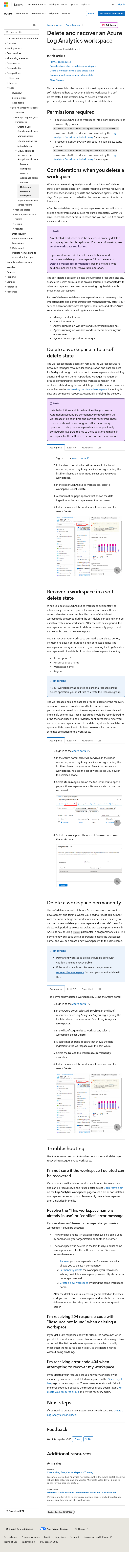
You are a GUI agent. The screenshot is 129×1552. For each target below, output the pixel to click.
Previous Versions (30, 1536)
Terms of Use (10, 1541)
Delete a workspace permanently (70, 263)
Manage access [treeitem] (25, 135)
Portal (91, 13)
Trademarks (27, 1541)
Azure (59, 25)
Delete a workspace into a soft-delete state (72, 70)
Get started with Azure (111, 13)
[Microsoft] (6, 4)
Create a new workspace (74, 1282)
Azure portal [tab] (56, 447)
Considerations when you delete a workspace (73, 66)
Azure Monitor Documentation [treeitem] (22, 38)
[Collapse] (35, 25)
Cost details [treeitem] (18, 102)
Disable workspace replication (68, 246)
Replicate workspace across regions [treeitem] (27, 202)
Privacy (73, 1536)
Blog (46, 1536)
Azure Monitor (73, 25)
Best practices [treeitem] (19, 97)
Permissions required (60, 61)
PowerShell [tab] (87, 447)
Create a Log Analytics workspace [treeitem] (27, 129)
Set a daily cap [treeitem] (24, 145)
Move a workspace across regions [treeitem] (29, 177)
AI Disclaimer (10, 1536)
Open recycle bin (113, 1187)
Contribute (60, 1536)
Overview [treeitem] (14, 77)
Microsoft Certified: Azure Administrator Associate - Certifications (81, 1492)
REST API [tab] (71, 447)
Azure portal (79, 458)
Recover (64, 1261)
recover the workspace (70, 972)
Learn (50, 25)
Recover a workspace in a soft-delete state (71, 74)
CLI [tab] (99, 447)
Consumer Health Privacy (96, 1536)
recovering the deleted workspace (87, 389)
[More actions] (122, 25)
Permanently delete (71, 1270)
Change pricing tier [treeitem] (27, 140)
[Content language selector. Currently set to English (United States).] (19, 1528)
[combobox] (21, 32)
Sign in (121, 4)
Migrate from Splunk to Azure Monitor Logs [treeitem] (24, 255)
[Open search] (113, 5)
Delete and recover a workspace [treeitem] (25, 191)
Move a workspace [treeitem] (25, 166)
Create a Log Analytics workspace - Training (70, 1472)
